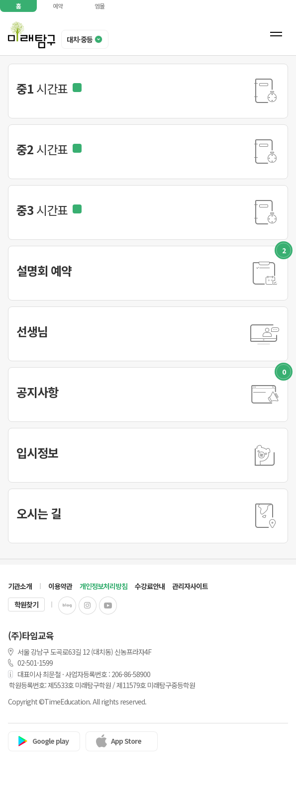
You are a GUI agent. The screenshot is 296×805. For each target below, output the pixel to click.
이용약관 (60, 586)
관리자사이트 (190, 586)
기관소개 (20, 586)
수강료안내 (150, 586)
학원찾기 (26, 604)
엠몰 (99, 5)
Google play (50, 741)
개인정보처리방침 (103, 586)
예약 (58, 5)
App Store (126, 741)
